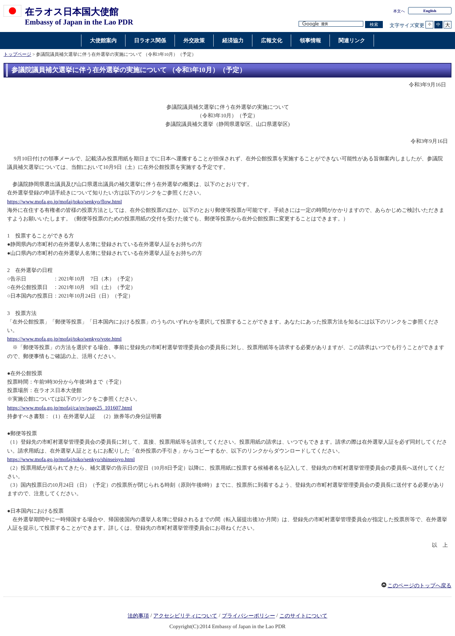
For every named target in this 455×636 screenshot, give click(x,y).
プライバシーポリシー (248, 616)
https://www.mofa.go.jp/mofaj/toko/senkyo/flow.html (64, 201)
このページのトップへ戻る (419, 585)
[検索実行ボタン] (374, 24)
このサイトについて (303, 616)
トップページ (17, 54)
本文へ (399, 11)
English (430, 11)
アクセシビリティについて (185, 616)
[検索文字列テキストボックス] (331, 24)
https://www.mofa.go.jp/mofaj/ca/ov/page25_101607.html (69, 408)
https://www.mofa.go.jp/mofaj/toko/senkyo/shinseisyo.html (71, 459)
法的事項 (138, 616)
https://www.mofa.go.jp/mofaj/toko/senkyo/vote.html (64, 339)
